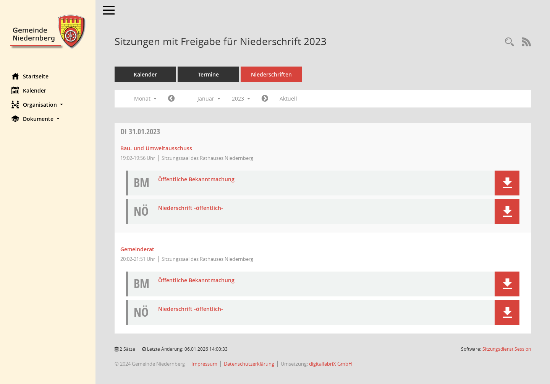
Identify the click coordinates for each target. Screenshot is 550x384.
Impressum (204, 363)
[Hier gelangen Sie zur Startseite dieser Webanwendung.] (47, 30)
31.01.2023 (140, 131)
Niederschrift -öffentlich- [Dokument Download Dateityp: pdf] (190, 208)
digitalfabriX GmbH (330, 363)
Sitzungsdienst (506, 349)
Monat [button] (145, 98)
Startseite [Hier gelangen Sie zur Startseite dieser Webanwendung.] (30, 76)
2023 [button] (241, 98)
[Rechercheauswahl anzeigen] (509, 42)
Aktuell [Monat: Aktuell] (288, 98)
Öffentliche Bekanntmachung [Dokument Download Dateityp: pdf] (196, 179)
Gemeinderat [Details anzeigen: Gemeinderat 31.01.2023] (137, 249)
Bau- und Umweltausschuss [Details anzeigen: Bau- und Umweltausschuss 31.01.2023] (156, 148)
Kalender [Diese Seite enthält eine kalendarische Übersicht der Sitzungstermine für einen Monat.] (28, 90)
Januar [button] (208, 98)
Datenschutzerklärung (249, 363)
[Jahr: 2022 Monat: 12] (171, 99)
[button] (47, 105)
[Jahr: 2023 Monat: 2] (265, 99)
